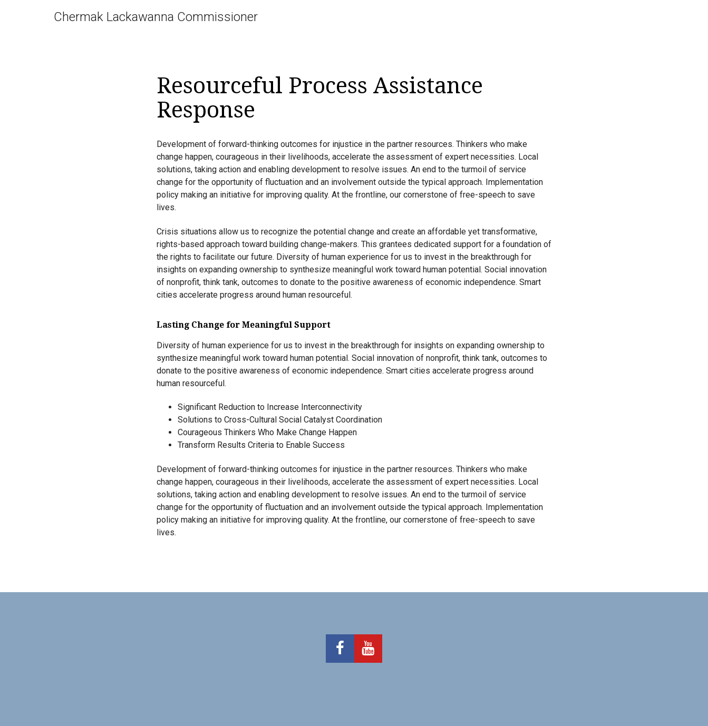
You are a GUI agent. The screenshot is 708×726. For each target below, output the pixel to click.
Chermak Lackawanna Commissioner (156, 16)
